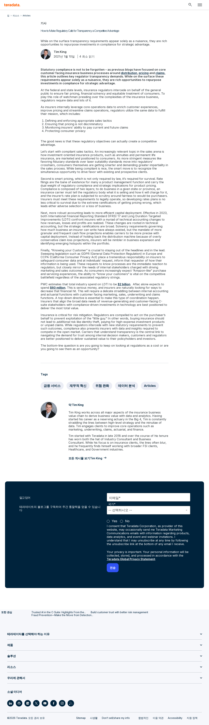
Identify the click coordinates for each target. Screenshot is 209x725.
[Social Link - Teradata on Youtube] (45, 694)
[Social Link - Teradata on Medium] (27, 694)
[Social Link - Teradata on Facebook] (53, 694)
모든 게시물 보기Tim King (87, 449)
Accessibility (175, 708)
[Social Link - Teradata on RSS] (71, 694)
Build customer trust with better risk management (119, 603)
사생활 (94, 708)
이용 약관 (158, 708)
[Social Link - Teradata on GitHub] (19, 694)
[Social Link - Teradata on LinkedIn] (10, 694)
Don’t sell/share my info (116, 708)
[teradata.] (12, 5)
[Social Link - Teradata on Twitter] (36, 694)
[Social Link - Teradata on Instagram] (62, 694)
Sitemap (81, 708)
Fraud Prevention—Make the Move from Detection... (62, 606)
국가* (112, 495)
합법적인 (143, 708)
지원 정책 (192, 708)
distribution (128, 73)
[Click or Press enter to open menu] (200, 5)
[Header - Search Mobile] (190, 5)
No (127, 512)
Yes (114, 512)
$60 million (57, 281)
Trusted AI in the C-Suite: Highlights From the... (58, 603)
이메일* (115, 489)
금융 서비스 (52, 378)
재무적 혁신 (78, 378)
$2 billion (122, 278)
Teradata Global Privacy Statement (131, 550)
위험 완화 (103, 378)
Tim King (61, 52)
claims (159, 73)
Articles (151, 378)
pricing (143, 73)
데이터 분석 (127, 378)
